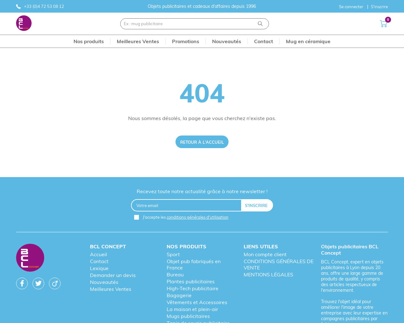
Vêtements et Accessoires (197, 302)
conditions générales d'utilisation (198, 217)
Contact (99, 261)
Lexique (99, 268)
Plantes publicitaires (191, 281)
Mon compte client (265, 254)
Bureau (175, 274)
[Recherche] (260, 23)
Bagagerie (179, 295)
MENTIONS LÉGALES (268, 274)
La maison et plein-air (192, 309)
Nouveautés (104, 282)
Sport (173, 254)
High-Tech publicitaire (192, 288)
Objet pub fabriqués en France (194, 264)
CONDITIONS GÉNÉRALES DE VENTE (278, 264)
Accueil (98, 254)
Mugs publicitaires (188, 316)
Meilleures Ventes (110, 289)
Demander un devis (113, 275)
